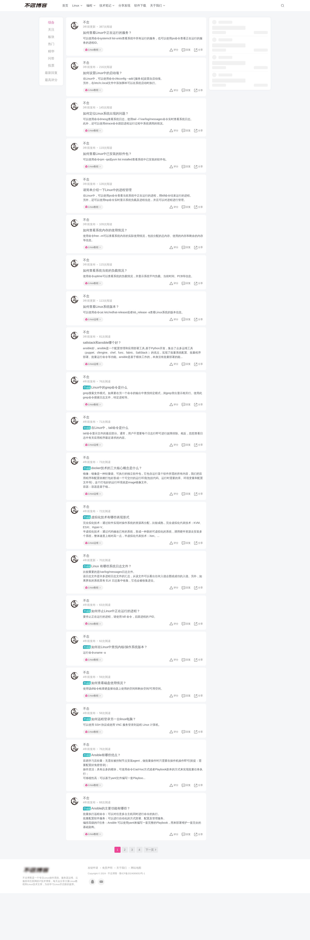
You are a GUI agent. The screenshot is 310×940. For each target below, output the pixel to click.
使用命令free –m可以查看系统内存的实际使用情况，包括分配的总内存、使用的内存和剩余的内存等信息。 (142, 251)
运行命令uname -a (96, 689)
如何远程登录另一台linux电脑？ (111, 760)
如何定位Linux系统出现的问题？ (107, 119)
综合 (51, 22)
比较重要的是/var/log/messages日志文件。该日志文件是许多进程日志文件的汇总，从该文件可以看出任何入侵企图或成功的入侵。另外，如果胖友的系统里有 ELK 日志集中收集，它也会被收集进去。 (140, 608)
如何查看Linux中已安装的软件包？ (109, 162)
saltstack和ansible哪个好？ (104, 362)
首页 (65, 6)
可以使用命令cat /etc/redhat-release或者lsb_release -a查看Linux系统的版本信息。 (135, 329)
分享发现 (124, 6)
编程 (90, 6)
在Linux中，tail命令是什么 (107, 452)
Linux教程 (95, 51)
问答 (51, 58)
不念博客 (112, 920)
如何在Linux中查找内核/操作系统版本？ (117, 683)
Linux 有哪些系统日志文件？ (109, 598)
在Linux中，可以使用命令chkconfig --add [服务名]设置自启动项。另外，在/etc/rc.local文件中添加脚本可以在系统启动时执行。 (125, 84)
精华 (51, 51)
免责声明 (107, 914)
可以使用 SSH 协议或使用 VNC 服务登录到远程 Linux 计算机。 (124, 765)
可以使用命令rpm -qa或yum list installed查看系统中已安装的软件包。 (127, 167)
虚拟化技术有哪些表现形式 (108, 546)
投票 (51, 65)
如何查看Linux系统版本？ (103, 324)
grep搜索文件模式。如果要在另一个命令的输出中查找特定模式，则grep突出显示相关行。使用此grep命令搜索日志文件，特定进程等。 (141, 417)
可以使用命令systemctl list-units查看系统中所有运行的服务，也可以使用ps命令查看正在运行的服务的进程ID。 (142, 41)
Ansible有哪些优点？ (104, 798)
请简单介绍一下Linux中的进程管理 (109, 200)
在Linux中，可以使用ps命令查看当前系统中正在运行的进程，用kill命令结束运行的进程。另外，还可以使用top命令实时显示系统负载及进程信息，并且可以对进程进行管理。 (140, 208)
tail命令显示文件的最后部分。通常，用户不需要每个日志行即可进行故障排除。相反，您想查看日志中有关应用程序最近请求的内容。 (142, 460)
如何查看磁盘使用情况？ (106, 722)
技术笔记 (106, 6)
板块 (51, 37)
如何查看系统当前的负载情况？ (107, 286)
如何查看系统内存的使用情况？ (107, 243)
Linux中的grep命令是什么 (107, 409)
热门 (51, 44)
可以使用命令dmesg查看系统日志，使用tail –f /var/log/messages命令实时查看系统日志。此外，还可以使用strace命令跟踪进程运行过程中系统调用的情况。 (140, 127)
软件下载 (140, 6)
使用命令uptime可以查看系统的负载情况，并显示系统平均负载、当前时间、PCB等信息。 (140, 291)
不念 (88, 23)
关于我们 (157, 6)
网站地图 (136, 914)
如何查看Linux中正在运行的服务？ (109, 34)
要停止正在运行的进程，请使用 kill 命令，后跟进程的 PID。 (122, 650)
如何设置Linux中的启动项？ (104, 76)
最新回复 (51, 72)
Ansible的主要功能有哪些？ (108, 854)
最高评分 (51, 80)
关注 (51, 29)
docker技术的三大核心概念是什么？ (114, 495)
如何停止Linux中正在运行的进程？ (113, 645)
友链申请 (93, 914)
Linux (77, 6)
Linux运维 (95, 337)
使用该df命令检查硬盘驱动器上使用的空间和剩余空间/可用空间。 (125, 727)
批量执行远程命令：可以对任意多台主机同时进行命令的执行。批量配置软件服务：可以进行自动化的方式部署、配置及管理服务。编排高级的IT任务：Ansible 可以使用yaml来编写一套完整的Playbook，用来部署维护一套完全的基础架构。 (142, 866)
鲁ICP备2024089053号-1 (132, 920)
